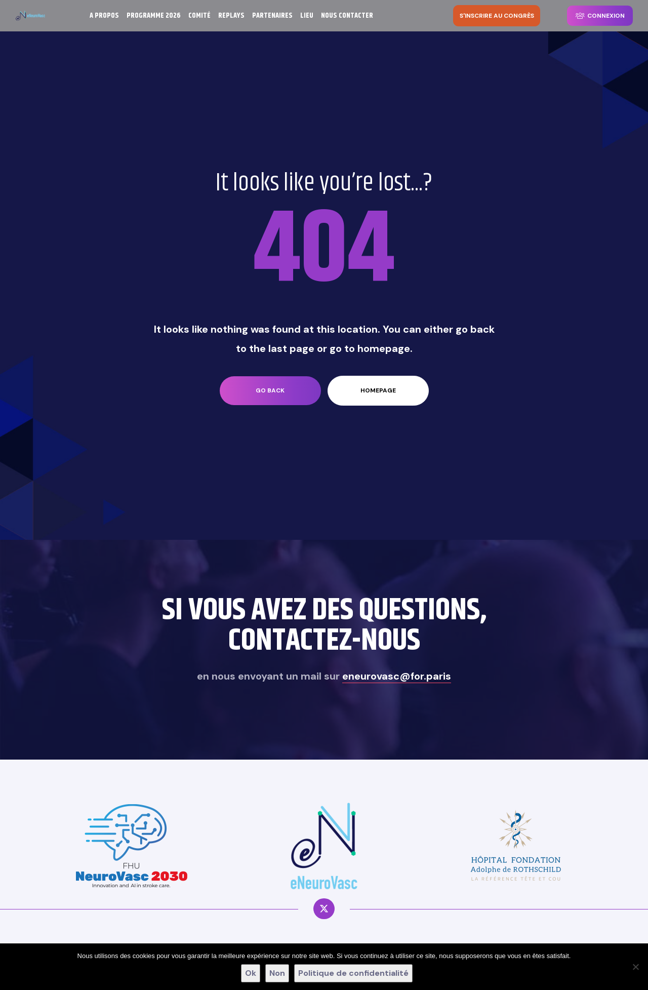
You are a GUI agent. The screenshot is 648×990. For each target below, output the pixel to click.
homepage (378, 390)
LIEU (306, 16)
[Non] (635, 967)
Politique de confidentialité (353, 973)
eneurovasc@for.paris (396, 676)
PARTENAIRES (272, 16)
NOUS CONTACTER (347, 16)
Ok (250, 973)
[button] (496, 15)
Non (277, 973)
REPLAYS (231, 16)
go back (270, 390)
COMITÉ (199, 16)
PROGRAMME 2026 (154, 16)
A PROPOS (104, 16)
